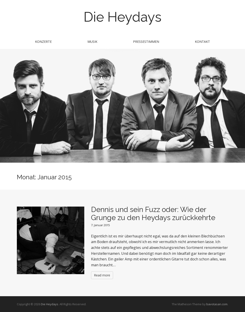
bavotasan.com (216, 304)
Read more (102, 275)
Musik (92, 41)
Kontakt (202, 41)
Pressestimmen (146, 41)
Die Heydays (122, 17)
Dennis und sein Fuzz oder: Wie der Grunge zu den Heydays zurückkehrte (153, 213)
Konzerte (43, 41)
